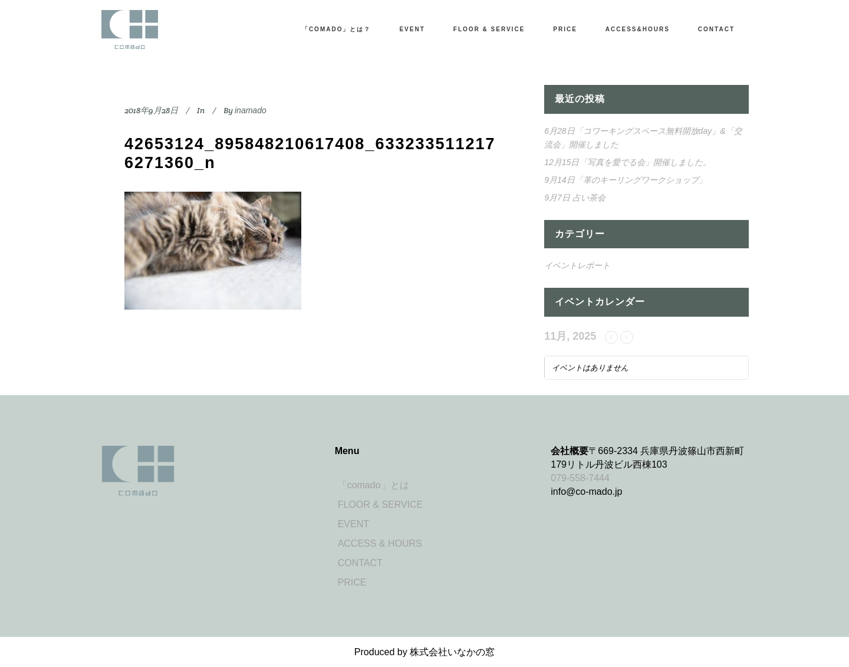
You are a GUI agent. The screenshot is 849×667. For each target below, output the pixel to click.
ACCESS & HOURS (380, 543)
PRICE (352, 582)
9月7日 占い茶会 (574, 197)
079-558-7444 (580, 478)
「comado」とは (373, 485)
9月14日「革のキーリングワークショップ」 (625, 180)
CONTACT (360, 563)
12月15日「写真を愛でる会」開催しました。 (627, 162)
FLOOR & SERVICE (380, 505)
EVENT (353, 524)
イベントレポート (577, 265)
